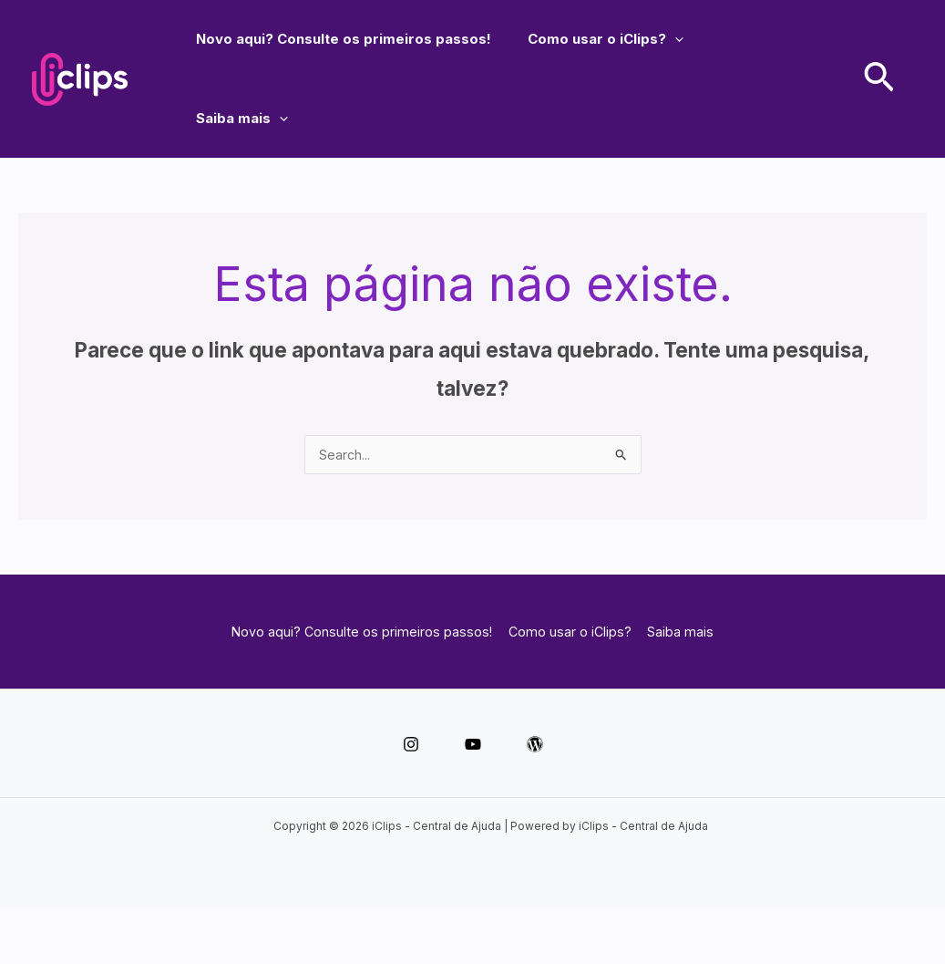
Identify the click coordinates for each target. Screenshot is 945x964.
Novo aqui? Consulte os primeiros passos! (343, 49)
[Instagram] (411, 801)
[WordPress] (535, 801)
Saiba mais (242, 150)
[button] (879, 100)
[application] (674, 50)
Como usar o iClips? (605, 50)
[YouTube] (473, 801)
